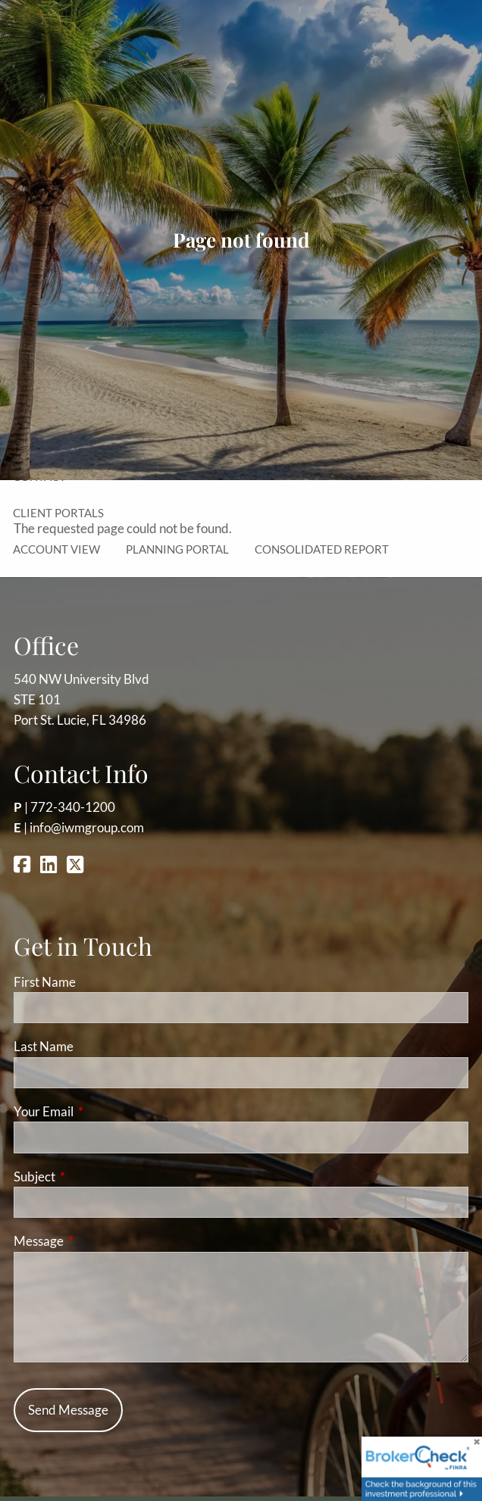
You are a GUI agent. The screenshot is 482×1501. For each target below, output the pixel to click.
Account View (56, 549)
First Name (45, 982)
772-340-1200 (72, 807)
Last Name (44, 1046)
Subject (93, 1176)
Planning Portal (177, 549)
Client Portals (58, 513)
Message (97, 1241)
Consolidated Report (322, 549)
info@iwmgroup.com (87, 827)
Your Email (102, 1111)
